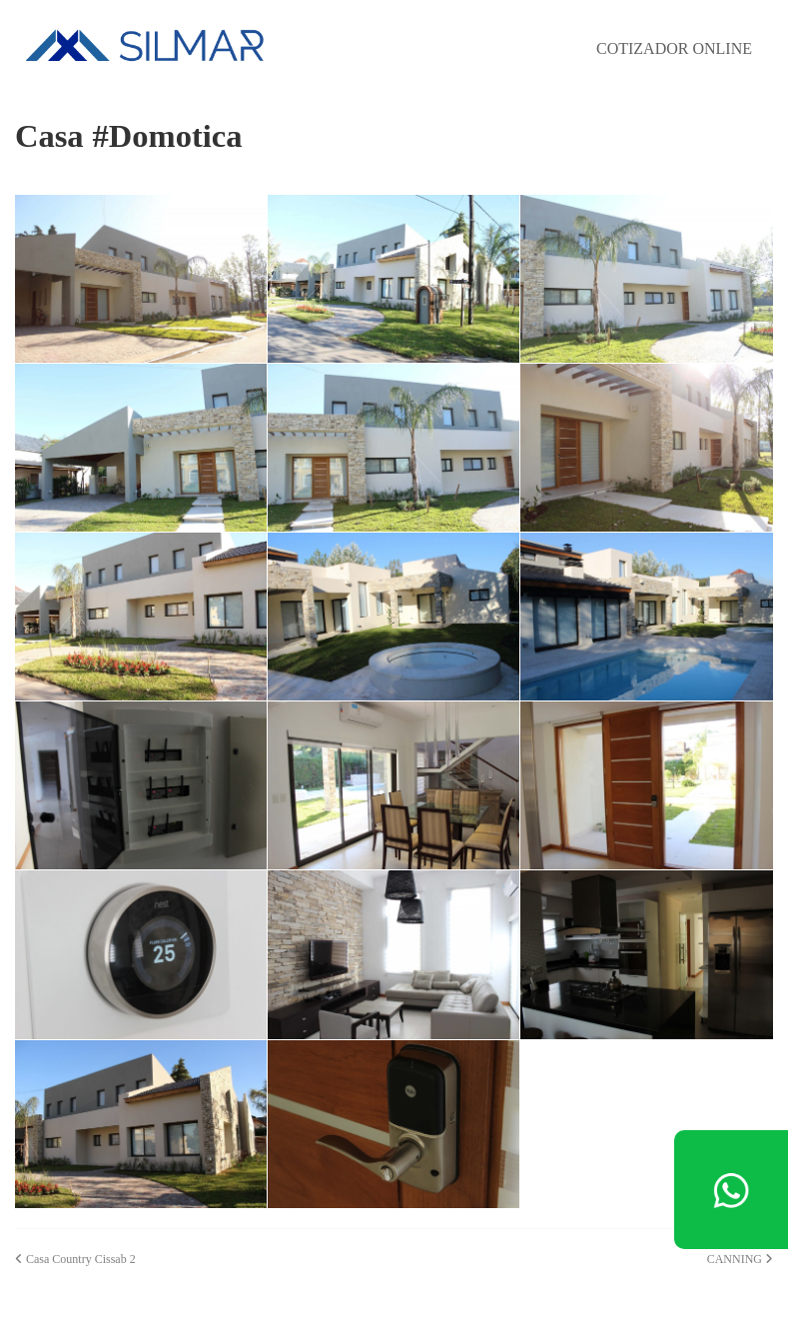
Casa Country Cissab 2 (75, 1258)
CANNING (740, 1258)
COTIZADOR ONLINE (674, 48)
